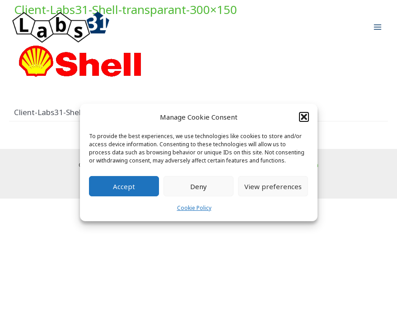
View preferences (273, 186)
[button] (303, 116)
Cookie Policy (194, 208)
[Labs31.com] (61, 27)
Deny (198, 186)
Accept (124, 186)
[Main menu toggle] (378, 27)
